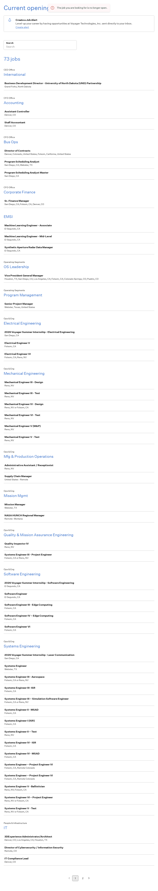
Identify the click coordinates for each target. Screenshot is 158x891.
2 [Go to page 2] (82, 878)
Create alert (22, 27)
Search (9, 43)
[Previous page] (69, 878)
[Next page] (88, 878)
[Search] (40, 47)
